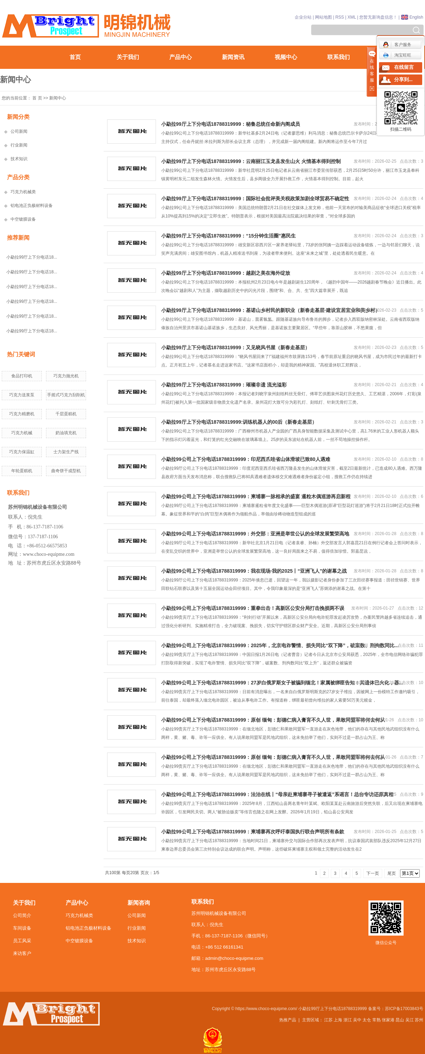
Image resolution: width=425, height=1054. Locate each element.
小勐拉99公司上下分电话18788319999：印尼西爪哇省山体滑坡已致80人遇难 (245, 459)
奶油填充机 (66, 432)
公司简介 (22, 915)
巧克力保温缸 (21, 451)
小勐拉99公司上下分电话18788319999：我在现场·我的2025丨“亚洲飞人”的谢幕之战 (254, 571)
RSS (339, 17)
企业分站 (303, 17)
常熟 (376, 1019)
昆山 (399, 1019)
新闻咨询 (139, 903)
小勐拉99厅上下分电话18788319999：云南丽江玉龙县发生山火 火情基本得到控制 (251, 161)
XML (351, 17)
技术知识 (19, 158)
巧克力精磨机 (21, 413)
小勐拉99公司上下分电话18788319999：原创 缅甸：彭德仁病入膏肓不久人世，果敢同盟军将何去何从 (273, 720)
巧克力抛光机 (66, 375)
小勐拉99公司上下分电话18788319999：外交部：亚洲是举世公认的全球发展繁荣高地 (255, 533)
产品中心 (180, 57)
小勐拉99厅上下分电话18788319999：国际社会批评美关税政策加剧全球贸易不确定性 (255, 198)
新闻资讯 (233, 57)
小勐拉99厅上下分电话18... (31, 257)
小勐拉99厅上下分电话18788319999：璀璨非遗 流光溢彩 (224, 385)
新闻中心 (57, 98)
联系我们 (338, 57)
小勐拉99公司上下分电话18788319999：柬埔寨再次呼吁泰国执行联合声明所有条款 (252, 831)
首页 (75, 57)
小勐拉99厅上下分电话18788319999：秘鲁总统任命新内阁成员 (230, 124)
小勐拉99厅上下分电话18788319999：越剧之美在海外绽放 (225, 273)
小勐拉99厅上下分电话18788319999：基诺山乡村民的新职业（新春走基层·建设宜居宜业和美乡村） (270, 310)
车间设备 (22, 928)
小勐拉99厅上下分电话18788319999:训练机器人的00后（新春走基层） (239, 422)
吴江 (409, 1019)
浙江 (348, 1019)
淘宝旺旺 (397, 55)
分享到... (403, 79)
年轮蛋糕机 (21, 470)
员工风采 (22, 940)
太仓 (366, 1019)
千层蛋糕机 (66, 413)
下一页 (372, 873)
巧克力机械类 (23, 191)
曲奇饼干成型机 (66, 470)
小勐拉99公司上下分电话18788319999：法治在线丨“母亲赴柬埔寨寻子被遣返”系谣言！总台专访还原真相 (277, 794)
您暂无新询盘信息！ (378, 17)
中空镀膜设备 (23, 219)
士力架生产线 (66, 451)
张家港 (388, 1019)
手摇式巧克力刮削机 (66, 394)
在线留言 (404, 67)
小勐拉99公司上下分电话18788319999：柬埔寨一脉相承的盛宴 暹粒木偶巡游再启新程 (256, 496)
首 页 (37, 98)
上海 (338, 1019)
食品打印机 (21, 375)
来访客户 (22, 953)
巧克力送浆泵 (21, 394)
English (416, 17)
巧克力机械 (21, 432)
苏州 (419, 1019)
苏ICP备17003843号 (404, 1008)
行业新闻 (19, 145)
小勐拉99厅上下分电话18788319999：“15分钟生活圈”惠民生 (228, 236)
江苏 (328, 1019)
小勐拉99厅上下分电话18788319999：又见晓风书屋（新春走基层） (235, 347)
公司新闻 (19, 131)
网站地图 (323, 17)
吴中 (357, 1019)
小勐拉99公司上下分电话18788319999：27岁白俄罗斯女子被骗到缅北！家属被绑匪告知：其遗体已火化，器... (282, 682)
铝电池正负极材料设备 (32, 205)
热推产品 (287, 1019)
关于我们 (128, 57)
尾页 (391, 873)
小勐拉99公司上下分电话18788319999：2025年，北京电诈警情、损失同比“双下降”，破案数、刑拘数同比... (280, 645)
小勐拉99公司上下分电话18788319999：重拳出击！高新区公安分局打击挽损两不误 (252, 608)
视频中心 (286, 57)
